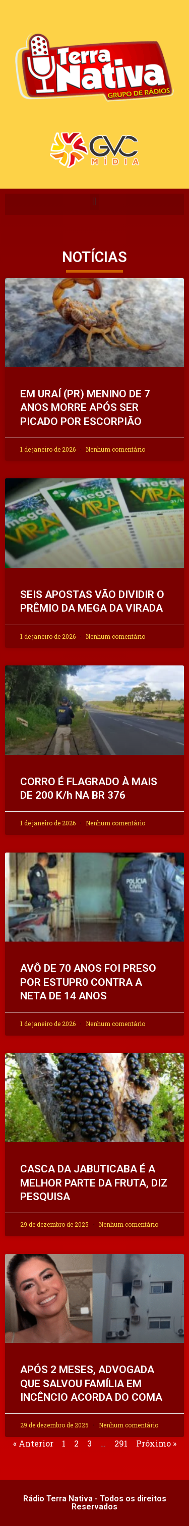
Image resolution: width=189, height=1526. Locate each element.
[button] (94, 202)
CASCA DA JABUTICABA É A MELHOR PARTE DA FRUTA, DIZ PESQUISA (93, 1183)
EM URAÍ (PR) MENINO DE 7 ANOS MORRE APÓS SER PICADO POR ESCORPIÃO (85, 408)
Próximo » (156, 1443)
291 (121, 1443)
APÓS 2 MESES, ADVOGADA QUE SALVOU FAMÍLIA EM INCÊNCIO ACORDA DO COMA (91, 1383)
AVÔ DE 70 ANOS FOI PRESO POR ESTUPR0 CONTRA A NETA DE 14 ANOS (88, 982)
